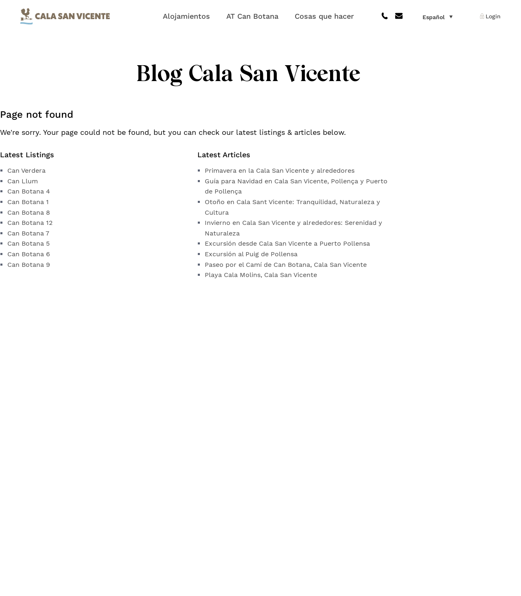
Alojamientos (186, 16)
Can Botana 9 (28, 264)
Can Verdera (26, 170)
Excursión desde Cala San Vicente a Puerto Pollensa (287, 243)
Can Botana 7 (28, 233)
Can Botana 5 (28, 243)
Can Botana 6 (28, 254)
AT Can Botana (252, 16)
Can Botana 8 (28, 212)
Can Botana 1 (28, 202)
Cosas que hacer (324, 16)
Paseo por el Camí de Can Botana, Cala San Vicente (286, 264)
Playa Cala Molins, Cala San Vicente (261, 275)
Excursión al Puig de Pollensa (251, 254)
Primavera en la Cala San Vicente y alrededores (280, 170)
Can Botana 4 (28, 191)
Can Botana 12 (30, 223)
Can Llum (22, 181)
